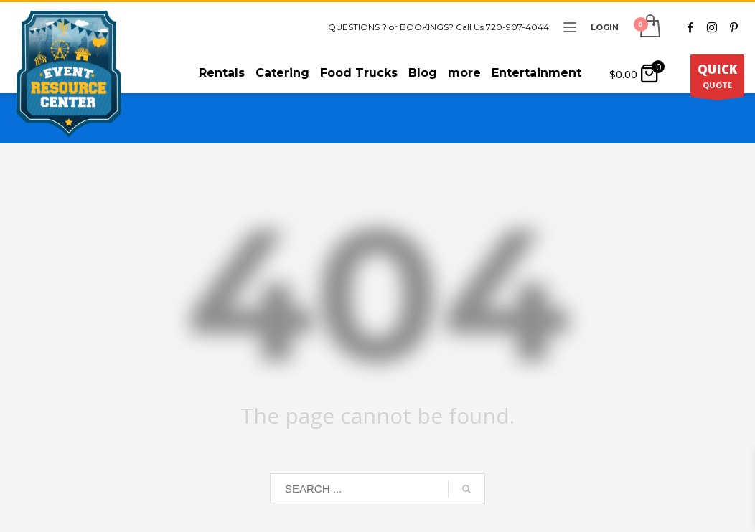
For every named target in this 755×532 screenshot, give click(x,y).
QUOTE (717, 79)
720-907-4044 (517, 27)
